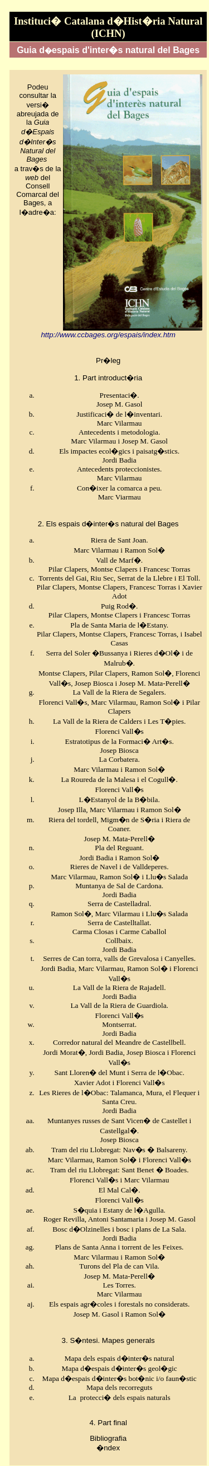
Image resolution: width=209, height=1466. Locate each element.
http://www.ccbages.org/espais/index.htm (108, 335)
